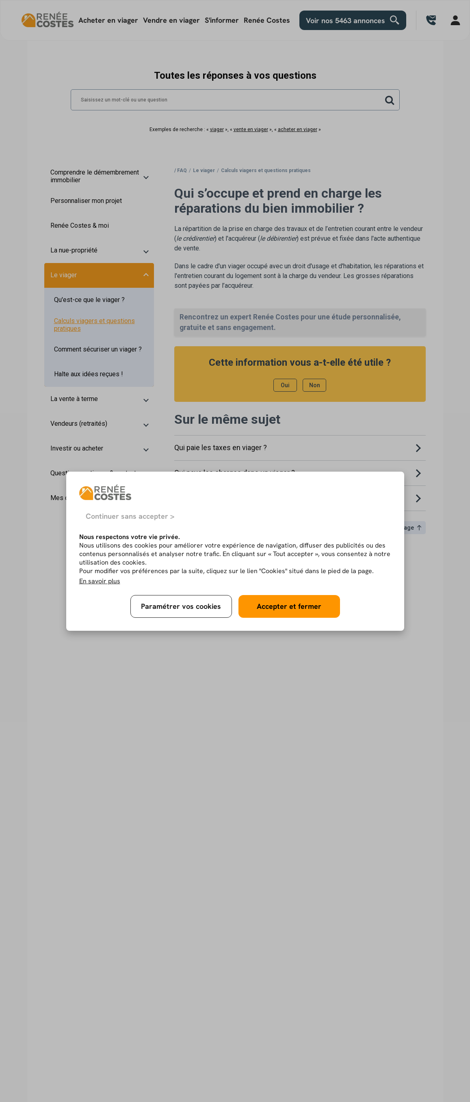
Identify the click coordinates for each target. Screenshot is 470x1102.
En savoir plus (99, 581)
